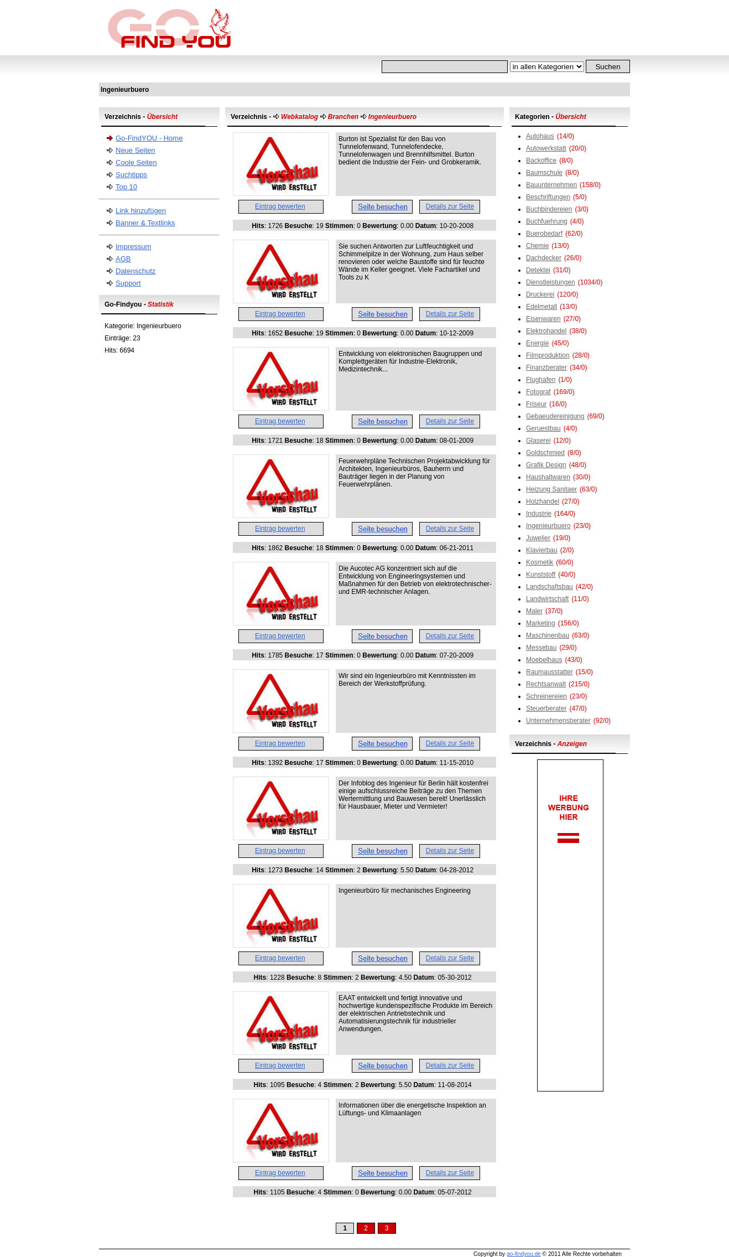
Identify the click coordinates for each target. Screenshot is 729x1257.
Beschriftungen (548, 197)
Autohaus (540, 136)
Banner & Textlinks (145, 223)
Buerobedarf (544, 233)
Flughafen (540, 380)
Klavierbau (542, 550)
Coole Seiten (136, 162)
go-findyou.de (524, 1254)
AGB (123, 259)
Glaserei (538, 440)
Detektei (538, 270)
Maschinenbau (547, 635)
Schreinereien (546, 696)
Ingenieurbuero (548, 526)
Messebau (541, 647)
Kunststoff (540, 574)
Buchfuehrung (546, 221)
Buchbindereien (549, 209)
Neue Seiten (135, 150)
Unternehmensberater (558, 721)
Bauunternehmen (551, 185)
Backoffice (541, 160)
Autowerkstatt (546, 148)
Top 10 (126, 187)
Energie (537, 343)
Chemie (537, 246)
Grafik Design (546, 465)
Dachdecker (543, 258)
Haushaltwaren (548, 477)
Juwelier (538, 538)
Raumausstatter (549, 672)
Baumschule (544, 173)
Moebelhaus (544, 660)
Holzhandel (542, 501)
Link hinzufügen (141, 210)
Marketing (540, 623)
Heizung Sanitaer (551, 489)
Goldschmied (545, 453)
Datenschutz (135, 271)
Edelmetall (541, 307)
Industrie (538, 514)
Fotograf (538, 392)
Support (128, 283)
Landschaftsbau (549, 587)
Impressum (133, 246)
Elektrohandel (546, 331)
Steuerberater (546, 708)
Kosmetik (539, 562)
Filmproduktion (548, 355)
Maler (534, 611)
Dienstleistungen (550, 282)
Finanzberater (546, 367)
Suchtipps (131, 174)
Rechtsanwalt (546, 684)
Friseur (536, 404)
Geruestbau (543, 428)
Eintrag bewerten (280, 206)
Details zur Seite (450, 206)
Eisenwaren (543, 319)
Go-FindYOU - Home (149, 138)
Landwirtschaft (547, 599)
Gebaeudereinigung (555, 416)
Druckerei (540, 294)
